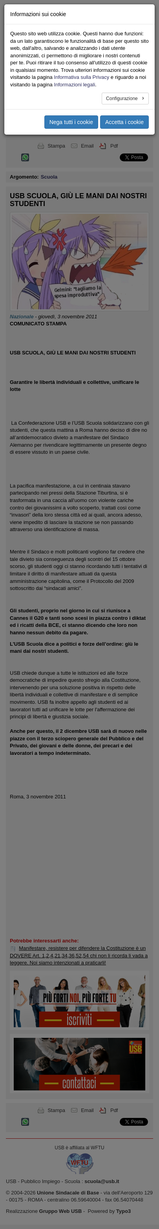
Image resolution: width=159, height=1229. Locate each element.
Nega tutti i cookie (71, 122)
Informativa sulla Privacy (81, 77)
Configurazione (122, 98)
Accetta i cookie (124, 122)
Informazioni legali (74, 85)
